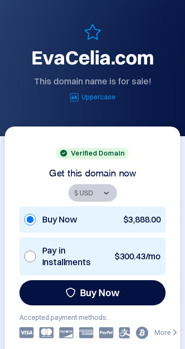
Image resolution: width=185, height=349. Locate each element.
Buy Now (92, 292)
